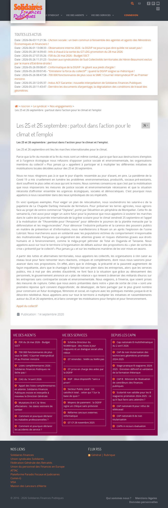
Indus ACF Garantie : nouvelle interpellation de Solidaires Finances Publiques (94, 82)
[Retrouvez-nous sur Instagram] (158, 8)
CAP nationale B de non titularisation (127, 418)
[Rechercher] (133, 3)
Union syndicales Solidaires (27, 458)
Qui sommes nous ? (118, 498)
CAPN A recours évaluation (131, 426)
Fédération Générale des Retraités (31, 462)
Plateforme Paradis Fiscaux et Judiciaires (35, 474)
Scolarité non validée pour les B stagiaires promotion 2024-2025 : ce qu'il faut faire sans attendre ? (132, 396)
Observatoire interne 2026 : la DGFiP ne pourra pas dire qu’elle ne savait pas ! (95, 47)
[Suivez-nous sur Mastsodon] (153, 3)
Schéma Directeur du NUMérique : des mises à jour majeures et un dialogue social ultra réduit (83, 347)
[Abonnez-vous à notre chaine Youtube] (158, 3)
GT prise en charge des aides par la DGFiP (84, 371)
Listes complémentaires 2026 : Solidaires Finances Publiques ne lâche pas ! (33, 369)
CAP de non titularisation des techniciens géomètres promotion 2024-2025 (131, 356)
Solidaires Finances (22, 455)
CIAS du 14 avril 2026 (30, 379)
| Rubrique (108, 455)
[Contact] (140, 3)
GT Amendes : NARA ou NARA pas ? (84, 361)
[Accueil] (28, 11)
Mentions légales (145, 498)
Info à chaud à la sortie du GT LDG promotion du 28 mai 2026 (85, 51)
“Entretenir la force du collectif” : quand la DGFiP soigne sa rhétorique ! (91, 71)
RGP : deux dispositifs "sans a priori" (82, 381)
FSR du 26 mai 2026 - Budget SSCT (68, 55)
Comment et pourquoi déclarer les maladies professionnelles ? (33, 418)
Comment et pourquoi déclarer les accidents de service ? (33, 428)
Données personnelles (142, 502)
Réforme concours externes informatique (81, 414)
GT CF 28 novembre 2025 (81, 422)
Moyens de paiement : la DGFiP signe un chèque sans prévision (82, 404)
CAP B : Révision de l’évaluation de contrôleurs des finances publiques (131, 383)
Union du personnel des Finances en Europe (38, 466)
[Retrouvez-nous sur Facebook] (148, 3)
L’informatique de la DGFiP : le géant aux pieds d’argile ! (81, 67)
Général (96, 455)
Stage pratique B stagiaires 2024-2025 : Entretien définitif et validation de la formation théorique (133, 369)
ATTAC (14, 470)
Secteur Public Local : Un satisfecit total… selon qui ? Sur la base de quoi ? (82, 393)
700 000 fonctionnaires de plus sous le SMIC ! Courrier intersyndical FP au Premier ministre (34, 356)
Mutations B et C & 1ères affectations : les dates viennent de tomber (34, 406)
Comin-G (16, 478)
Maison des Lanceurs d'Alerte (28, 486)
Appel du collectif (26, 306)
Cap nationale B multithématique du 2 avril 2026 (133, 344)
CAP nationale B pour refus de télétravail (131, 408)
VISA (13, 482)
